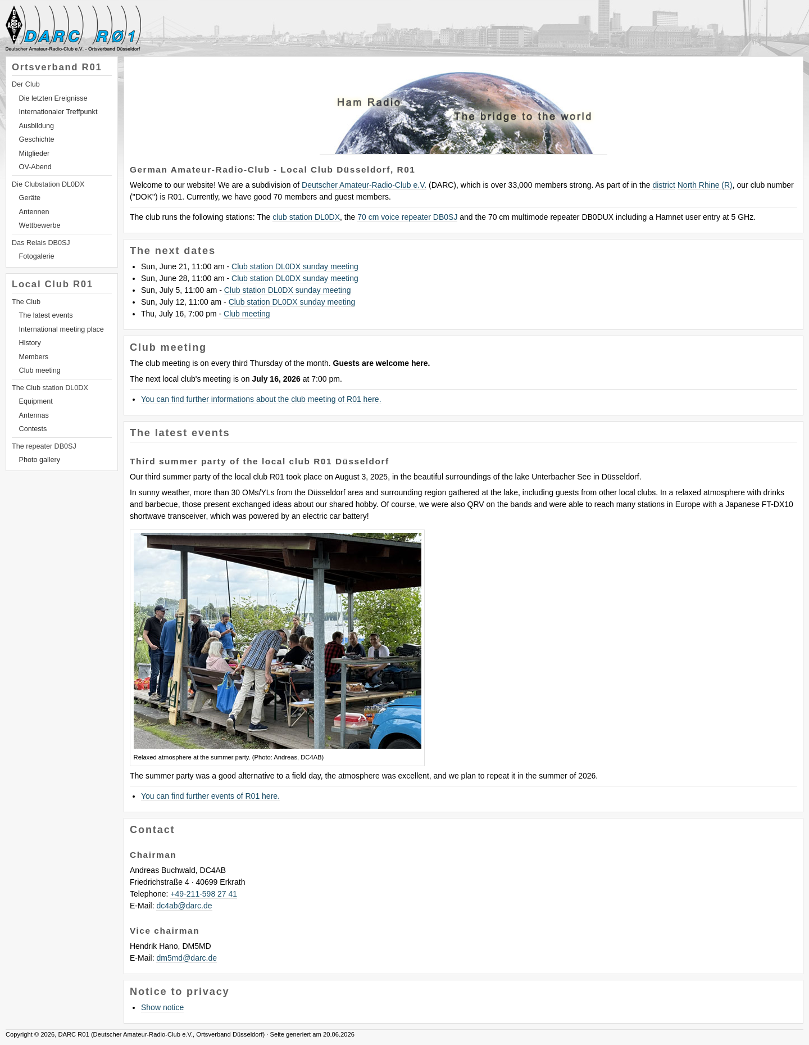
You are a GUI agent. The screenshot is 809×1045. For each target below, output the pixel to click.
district (663, 184)
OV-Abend (35, 167)
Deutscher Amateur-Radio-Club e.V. (364, 184)
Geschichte (36, 139)
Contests (33, 429)
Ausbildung (36, 126)
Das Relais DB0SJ (41, 243)
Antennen (34, 212)
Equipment (36, 401)
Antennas (34, 415)
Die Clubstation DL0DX (48, 184)
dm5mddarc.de (186, 957)
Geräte (30, 198)
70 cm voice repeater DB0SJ (407, 216)
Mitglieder (34, 153)
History (30, 343)
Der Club (26, 84)
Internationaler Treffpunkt (58, 112)
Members (33, 357)
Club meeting (40, 370)
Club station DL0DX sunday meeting (294, 266)
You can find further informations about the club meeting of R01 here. (261, 399)
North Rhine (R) (705, 184)
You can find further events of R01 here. (210, 795)
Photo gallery (40, 460)
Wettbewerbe (40, 225)
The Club (26, 302)
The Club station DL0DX (50, 388)
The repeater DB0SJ (44, 446)
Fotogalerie (36, 256)
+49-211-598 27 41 (203, 893)
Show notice (162, 1007)
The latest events (46, 315)
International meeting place (61, 329)
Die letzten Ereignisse (53, 98)
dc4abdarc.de (184, 905)
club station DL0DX (306, 216)
